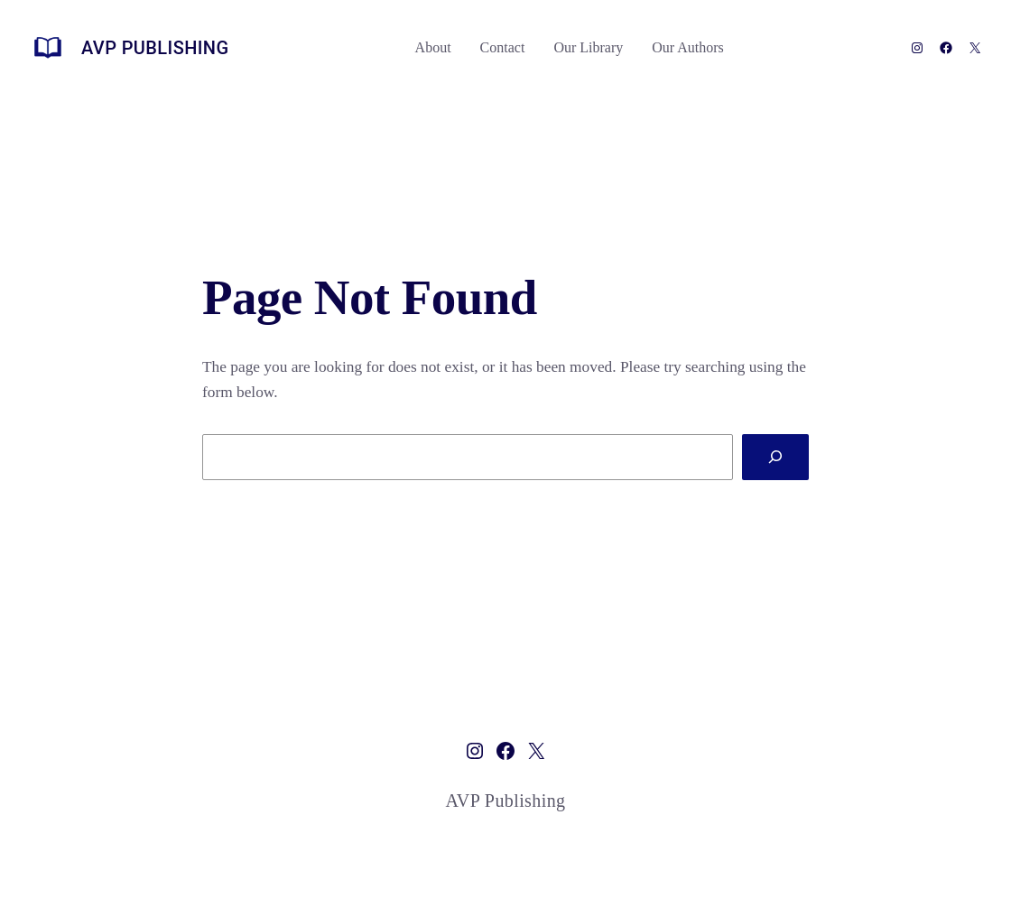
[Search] (775, 457)
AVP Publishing (154, 48)
